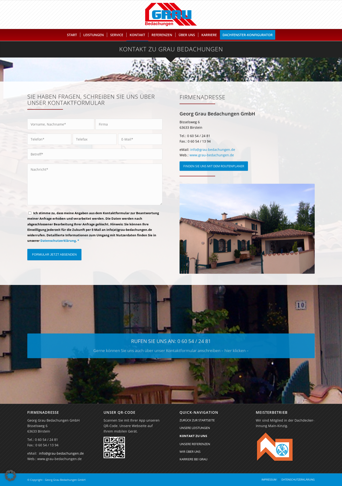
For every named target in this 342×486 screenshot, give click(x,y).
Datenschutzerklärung (58, 243)
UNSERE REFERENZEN (195, 444)
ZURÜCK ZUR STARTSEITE (197, 420)
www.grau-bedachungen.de (212, 159)
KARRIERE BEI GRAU (193, 459)
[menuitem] (72, 35)
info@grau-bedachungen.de (212, 154)
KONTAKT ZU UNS (193, 436)
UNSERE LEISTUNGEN (195, 428)
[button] (10, 475)
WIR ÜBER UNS (190, 451)
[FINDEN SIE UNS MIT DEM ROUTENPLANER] (214, 170)
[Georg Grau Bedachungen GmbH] (171, 14)
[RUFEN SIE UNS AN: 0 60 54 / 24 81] (171, 349)
